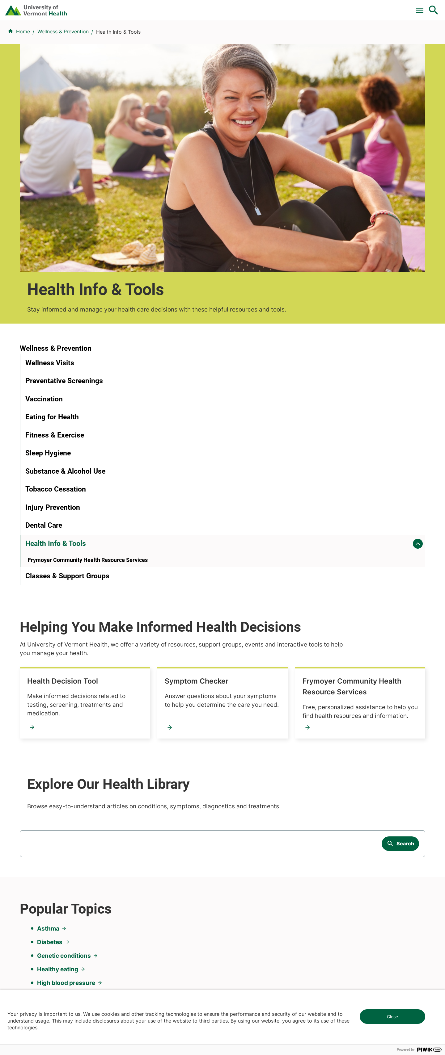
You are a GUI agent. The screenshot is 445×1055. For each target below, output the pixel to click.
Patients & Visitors (329, 38)
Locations (279, 38)
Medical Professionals (251, 836)
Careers (332, 7)
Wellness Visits (49, 236)
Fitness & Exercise (54, 308)
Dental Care (43, 398)
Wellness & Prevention (63, 68)
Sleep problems (59, 713)
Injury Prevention (52, 380)
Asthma (48, 645)
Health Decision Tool (198, 297)
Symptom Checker (333, 297)
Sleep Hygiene (48, 326)
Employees (239, 859)
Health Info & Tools (55, 416)
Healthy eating (57, 685)
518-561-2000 (349, 963)
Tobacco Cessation (55, 362)
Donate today (355, 853)
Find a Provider (154, 38)
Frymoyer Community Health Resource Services (212, 381)
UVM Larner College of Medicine (164, 814)
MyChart (422, 7)
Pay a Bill (160, 7)
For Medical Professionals (254, 7)
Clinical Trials (197, 7)
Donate (303, 7)
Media (233, 847)
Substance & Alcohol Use (65, 344)
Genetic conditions (64, 672)
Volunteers (238, 814)
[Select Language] (370, 7)
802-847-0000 (37, 963)
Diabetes (49, 658)
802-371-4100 (245, 963)
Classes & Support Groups (67, 459)
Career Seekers (244, 825)
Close (392, 1016)
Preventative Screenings (64, 254)
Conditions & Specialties (220, 38)
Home (23, 68)
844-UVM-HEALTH (58, 840)
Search (405, 565)
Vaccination (44, 272)
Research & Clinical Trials (155, 803)
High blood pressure (66, 699)
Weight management (66, 726)
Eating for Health (52, 290)
